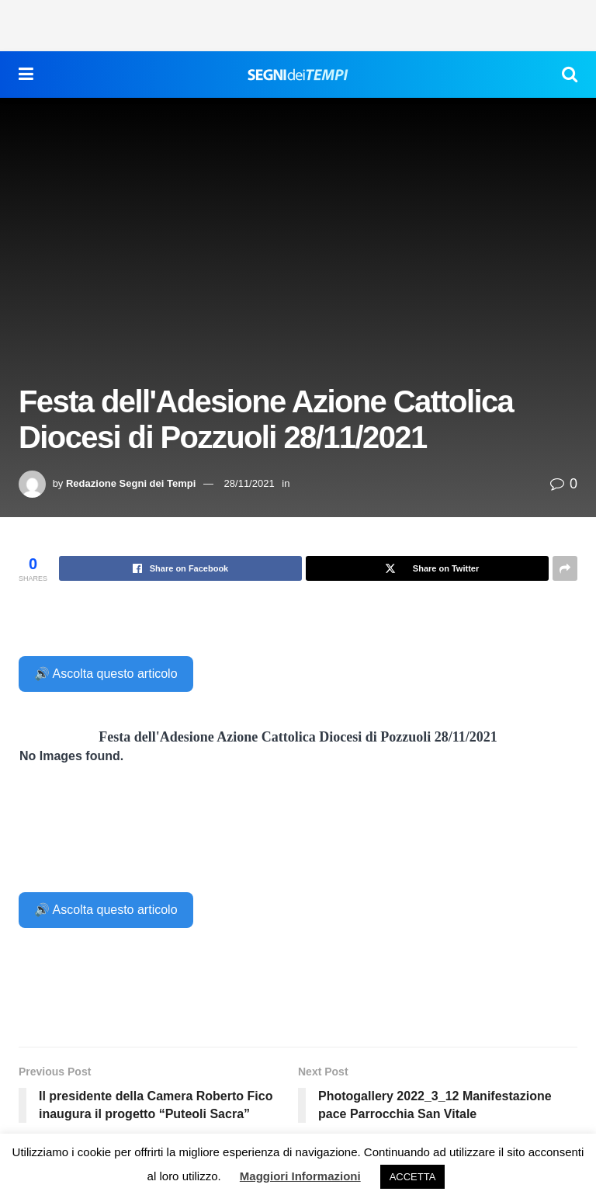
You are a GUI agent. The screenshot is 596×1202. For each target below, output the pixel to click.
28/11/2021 (249, 483)
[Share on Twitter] (427, 568)
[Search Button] (569, 74)
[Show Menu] (26, 74)
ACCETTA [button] (413, 1177)
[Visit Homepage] (298, 74)
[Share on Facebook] (180, 568)
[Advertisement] (298, 23)
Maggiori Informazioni (300, 1176)
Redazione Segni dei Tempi (131, 483)
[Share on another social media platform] (565, 568)
